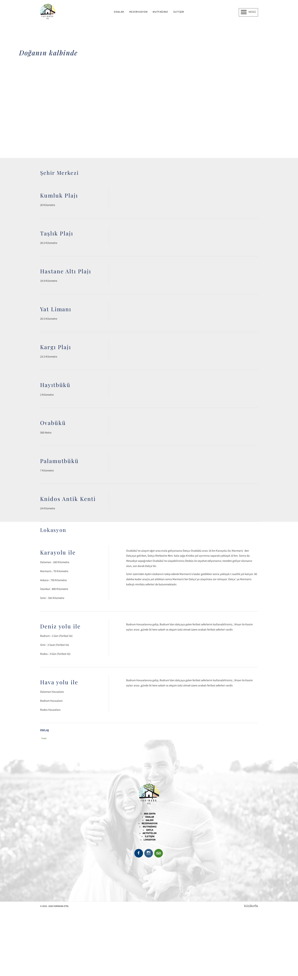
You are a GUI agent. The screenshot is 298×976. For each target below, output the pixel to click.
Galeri (149, 820)
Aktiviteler (150, 833)
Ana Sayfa (149, 813)
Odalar (119, 11)
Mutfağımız (160, 11)
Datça (149, 829)
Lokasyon (150, 839)
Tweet (43, 738)
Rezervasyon (138, 11)
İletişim (178, 11)
